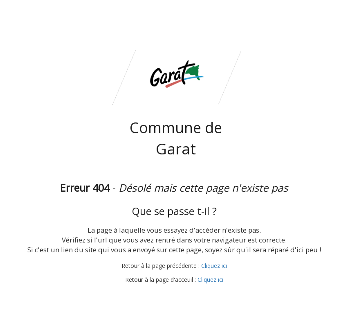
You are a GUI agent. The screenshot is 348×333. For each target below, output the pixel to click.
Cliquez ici (214, 266)
